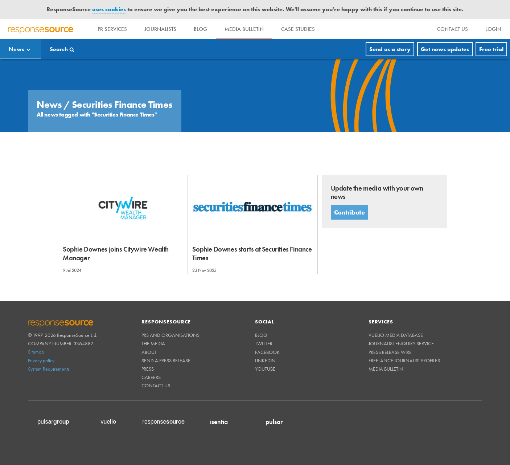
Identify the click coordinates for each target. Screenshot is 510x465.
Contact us (155, 385)
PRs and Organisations (170, 335)
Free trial (491, 49)
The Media (153, 343)
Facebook (267, 352)
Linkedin (265, 360)
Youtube (265, 369)
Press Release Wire (390, 352)
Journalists (160, 29)
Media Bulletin (244, 29)
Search (59, 49)
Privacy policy (41, 360)
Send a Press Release (165, 360)
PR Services (112, 29)
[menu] (452, 29)
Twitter (263, 343)
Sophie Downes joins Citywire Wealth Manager (116, 253)
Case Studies (298, 29)
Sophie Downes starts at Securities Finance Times (252, 253)
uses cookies (109, 9)
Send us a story (390, 49)
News (16, 49)
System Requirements (49, 369)
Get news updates (445, 49)
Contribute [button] (349, 212)
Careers (151, 377)
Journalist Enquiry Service (401, 343)
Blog (200, 29)
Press (147, 369)
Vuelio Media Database (396, 335)
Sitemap (36, 351)
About (149, 352)
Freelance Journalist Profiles (404, 360)
